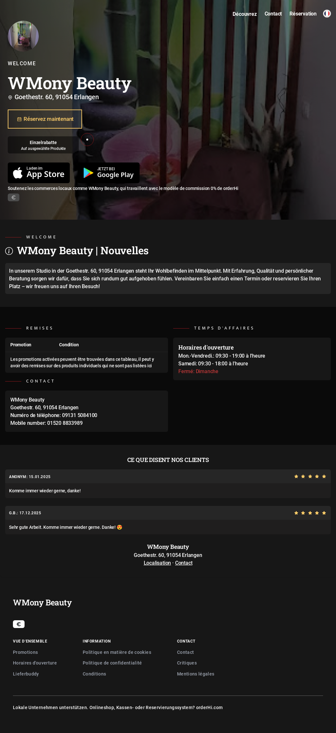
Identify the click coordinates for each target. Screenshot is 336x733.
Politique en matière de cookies (117, 652)
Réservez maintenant (45, 119)
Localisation (157, 562)
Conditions (94, 674)
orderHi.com (209, 707)
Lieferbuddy (26, 674)
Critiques (187, 663)
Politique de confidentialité (112, 663)
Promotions (25, 652)
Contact (184, 562)
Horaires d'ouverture (35, 663)
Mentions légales (196, 674)
